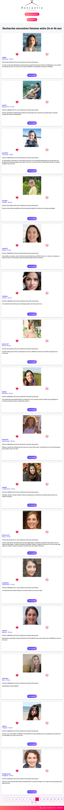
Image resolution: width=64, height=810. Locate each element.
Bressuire (5, 393)
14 (51, 799)
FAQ (41, 808)
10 (37, 799)
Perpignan (5, 775)
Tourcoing (5, 154)
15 (54, 799)
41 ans (12, 107)
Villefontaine (6, 584)
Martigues (5, 59)
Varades (4, 202)
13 (47, 799)
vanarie (4, 105)
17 (61, 799)
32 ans (10, 298)
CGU (44, 808)
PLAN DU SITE (51, 808)
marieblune (5, 583)
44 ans (11, 775)
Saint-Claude (6, 441)
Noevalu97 (5, 439)
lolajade (4, 487)
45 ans (11, 59)
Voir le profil (32, 75)
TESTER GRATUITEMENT (32, 14)
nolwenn (4, 630)
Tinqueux (5, 728)
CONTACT (60, 808)
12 (44, 799)
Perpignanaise (6, 774)
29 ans (13, 489)
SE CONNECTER (32, 19)
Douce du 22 (6, 535)
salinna (4, 726)
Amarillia (4, 201)
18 (32, 802)
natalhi (4, 57)
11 (40, 799)
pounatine (5, 153)
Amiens (4, 298)
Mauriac (4, 632)
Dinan (4, 536)
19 (35, 802)
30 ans (9, 250)
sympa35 (5, 248)
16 (58, 799)
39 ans (11, 393)
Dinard (4, 250)
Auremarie (5, 678)
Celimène (5, 296)
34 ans (11, 728)
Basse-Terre (5, 107)
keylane (4, 392)
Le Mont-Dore (6, 489)
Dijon (3, 680)
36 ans (13, 441)
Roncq (4, 345)
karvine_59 (5, 344)
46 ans (10, 202)
